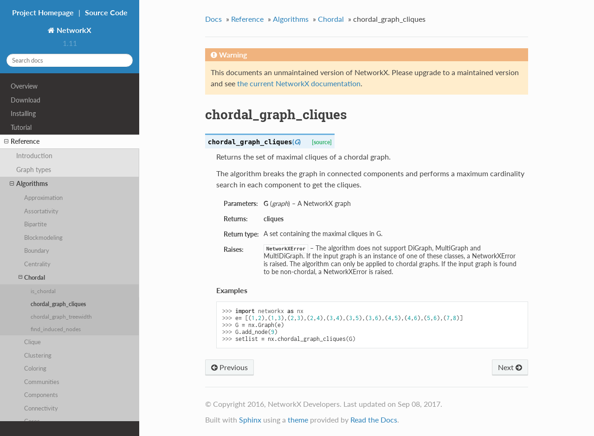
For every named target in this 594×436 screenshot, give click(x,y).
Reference (21, 141)
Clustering (38, 355)
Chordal (32, 277)
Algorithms (29, 184)
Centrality (37, 264)
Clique (32, 342)
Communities (41, 381)
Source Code (106, 12)
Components (41, 394)
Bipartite (35, 224)
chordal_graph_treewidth (61, 316)
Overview (24, 86)
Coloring (35, 368)
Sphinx (250, 419)
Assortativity (41, 211)
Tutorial (21, 127)
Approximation (43, 197)
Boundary (36, 250)
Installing (23, 113)
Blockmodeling (43, 237)
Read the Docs (373, 419)
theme (298, 419)
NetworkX (73, 30)
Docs (213, 18)
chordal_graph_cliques (58, 304)
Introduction (34, 156)
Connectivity (41, 408)
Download (25, 100)
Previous (229, 367)
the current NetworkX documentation (299, 83)
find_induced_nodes (56, 329)
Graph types (33, 169)
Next (510, 367)
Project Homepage (43, 12)
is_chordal (43, 291)
